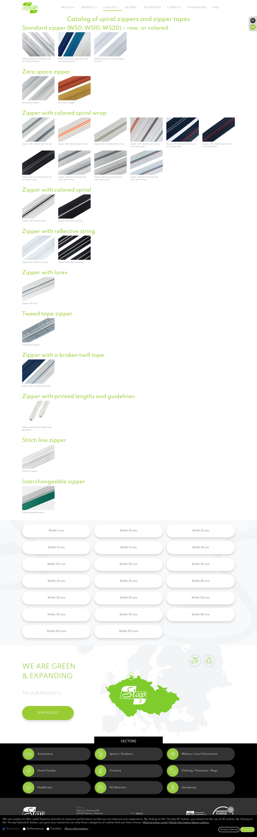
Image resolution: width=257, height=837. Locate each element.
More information (78, 828)
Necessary (13, 828)
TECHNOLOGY (152, 7)
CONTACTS (174, 7)
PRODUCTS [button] (88, 7)
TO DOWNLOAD (196, 7)
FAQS (216, 7)
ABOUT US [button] (67, 7)
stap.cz (139, 813)
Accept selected (229, 829)
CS (252, 20)
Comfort (55, 828)
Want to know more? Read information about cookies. (176, 822)
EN (252, 27)
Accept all (247, 829)
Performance (35, 828)
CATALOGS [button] (110, 7)
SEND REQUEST (48, 712)
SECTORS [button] (130, 7)
